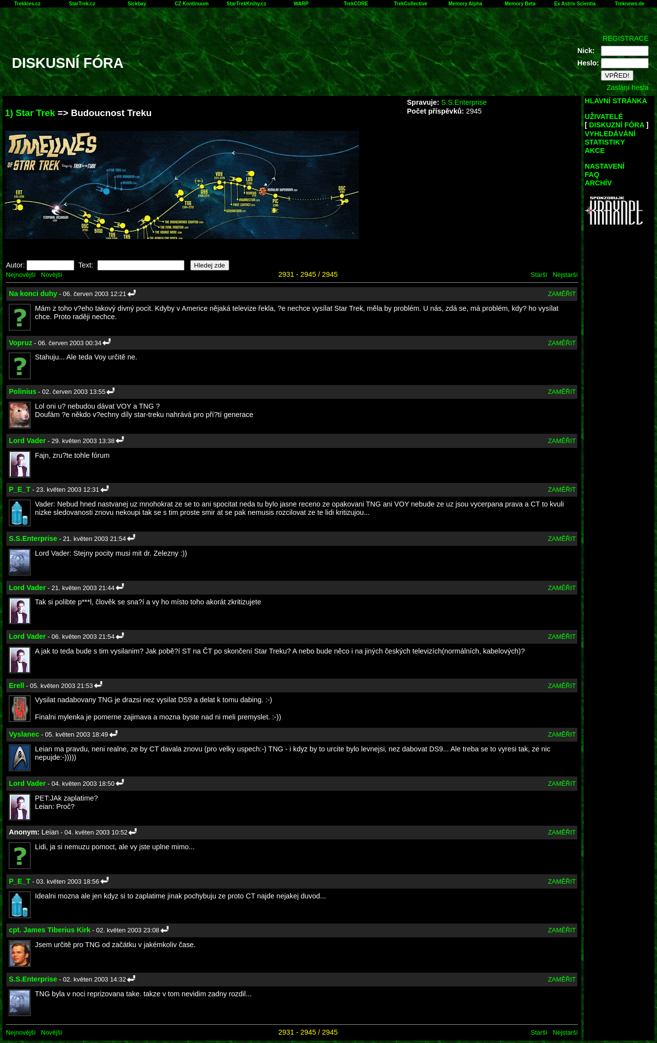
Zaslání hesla (627, 87)
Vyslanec (24, 734)
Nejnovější (20, 274)
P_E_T (19, 489)
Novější (51, 274)
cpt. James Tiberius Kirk (49, 930)
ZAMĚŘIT (562, 294)
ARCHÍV (598, 183)
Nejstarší (565, 274)
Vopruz (20, 343)
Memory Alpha (465, 3)
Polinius (22, 391)
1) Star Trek (30, 113)
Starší (539, 274)
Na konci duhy (33, 294)
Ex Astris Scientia (575, 3)
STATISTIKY (605, 142)
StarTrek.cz (82, 3)
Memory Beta (520, 3)
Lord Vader (27, 441)
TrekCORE (356, 3)
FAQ (592, 175)
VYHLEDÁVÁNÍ (610, 134)
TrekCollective (410, 3)
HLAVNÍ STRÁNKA (616, 101)
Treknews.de (629, 3)
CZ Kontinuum (192, 3)
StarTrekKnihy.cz (246, 3)
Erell (16, 685)
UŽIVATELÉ (604, 116)
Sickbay (136, 3)
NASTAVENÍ (605, 166)
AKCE (595, 150)
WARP (301, 3)
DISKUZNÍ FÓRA (616, 125)
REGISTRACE (625, 38)
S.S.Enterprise (464, 102)
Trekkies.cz (27, 3)
